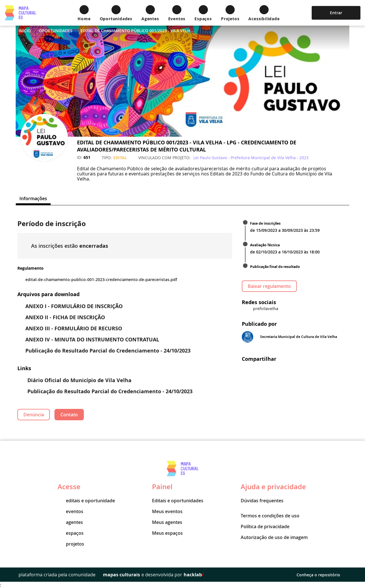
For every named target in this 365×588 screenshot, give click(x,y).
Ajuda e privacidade (273, 487)
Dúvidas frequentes (262, 500)
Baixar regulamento (269, 286)
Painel (162, 487)
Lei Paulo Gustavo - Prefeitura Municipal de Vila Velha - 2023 (251, 157)
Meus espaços (167, 533)
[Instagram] (42, 171)
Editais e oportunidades (177, 500)
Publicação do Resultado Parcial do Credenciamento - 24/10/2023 (105, 391)
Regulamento (30, 268)
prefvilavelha (265, 308)
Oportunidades (55, 30)
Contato (69, 414)
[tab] (33, 198)
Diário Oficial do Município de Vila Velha (75, 380)
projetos (71, 544)
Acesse (69, 487)
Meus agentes (167, 522)
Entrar (336, 12)
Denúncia (33, 414)
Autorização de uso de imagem (274, 537)
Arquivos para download (48, 294)
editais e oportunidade (86, 500)
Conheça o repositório (321, 574)
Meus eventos (167, 511)
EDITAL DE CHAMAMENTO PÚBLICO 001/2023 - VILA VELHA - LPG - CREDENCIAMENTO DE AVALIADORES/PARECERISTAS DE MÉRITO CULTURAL (137, 30)
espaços (71, 533)
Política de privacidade (265, 526)
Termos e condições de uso (270, 516)
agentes (70, 522)
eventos (70, 511)
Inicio (25, 30)
